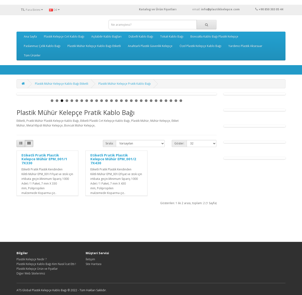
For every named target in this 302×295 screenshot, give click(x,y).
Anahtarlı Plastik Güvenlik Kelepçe (150, 46)
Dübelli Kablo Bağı (141, 36)
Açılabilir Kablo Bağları (106, 36)
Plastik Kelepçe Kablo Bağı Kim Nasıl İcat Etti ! (46, 264)
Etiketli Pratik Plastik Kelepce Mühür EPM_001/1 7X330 (44, 159)
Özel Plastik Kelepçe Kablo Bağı (200, 46)
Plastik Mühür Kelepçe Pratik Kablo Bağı (124, 84)
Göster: (179, 143)
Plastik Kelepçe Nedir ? (31, 259)
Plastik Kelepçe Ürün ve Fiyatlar (37, 269)
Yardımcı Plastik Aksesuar (245, 46)
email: (225, 9)
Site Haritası (93, 264)
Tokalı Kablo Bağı (171, 36)
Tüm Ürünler (32, 55)
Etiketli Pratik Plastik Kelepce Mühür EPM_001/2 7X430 (113, 159)
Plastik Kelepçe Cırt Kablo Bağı (64, 36)
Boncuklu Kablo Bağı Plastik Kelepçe (214, 36)
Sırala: (109, 143)
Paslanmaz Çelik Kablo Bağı (42, 46)
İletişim (90, 259)
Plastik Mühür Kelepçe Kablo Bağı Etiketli (94, 46)
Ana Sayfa (30, 36)
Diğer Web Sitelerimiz (31, 273)
